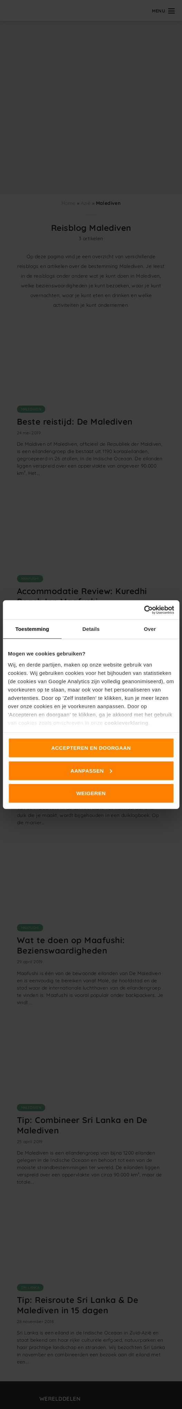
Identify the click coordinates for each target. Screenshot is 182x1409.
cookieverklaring (126, 722)
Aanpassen (91, 770)
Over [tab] (150, 629)
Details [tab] (91, 629)
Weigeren (91, 793)
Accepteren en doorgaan (91, 748)
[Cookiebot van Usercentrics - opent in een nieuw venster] (144, 609)
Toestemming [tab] (32, 629)
